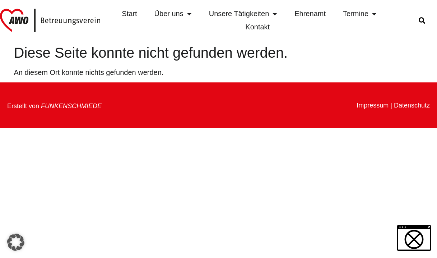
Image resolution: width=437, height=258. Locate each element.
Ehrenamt (310, 14)
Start (129, 14)
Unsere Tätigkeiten (243, 13)
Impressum (373, 105)
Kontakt (257, 27)
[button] (422, 21)
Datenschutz (412, 105)
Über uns (173, 13)
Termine (360, 13)
